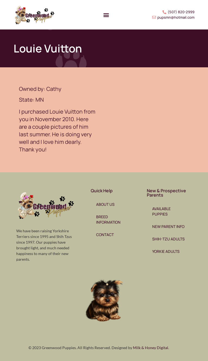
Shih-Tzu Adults (168, 238)
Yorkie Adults (166, 251)
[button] (106, 14)
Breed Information (108, 219)
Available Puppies (161, 211)
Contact (105, 234)
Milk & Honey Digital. (151, 347)
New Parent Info (168, 226)
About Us (105, 204)
